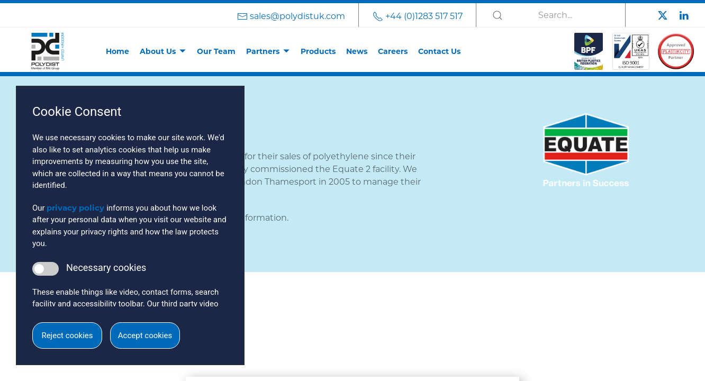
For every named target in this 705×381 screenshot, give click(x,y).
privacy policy (75, 208)
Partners (262, 51)
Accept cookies (145, 335)
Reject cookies (67, 335)
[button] (352, 292)
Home (117, 51)
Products (318, 51)
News (356, 51)
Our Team (216, 51)
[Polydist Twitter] (662, 15)
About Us (158, 51)
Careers (393, 51)
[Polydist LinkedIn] (684, 15)
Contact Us (439, 51)
